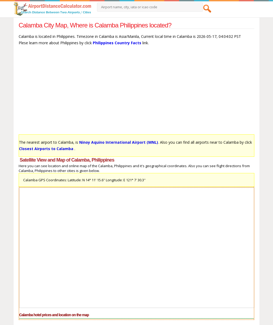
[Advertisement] (137, 92)
